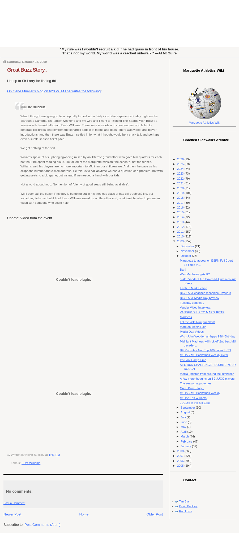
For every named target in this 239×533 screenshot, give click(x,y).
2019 (181, 192)
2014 (181, 217)
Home (84, 514)
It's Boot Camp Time (193, 360)
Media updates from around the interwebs (207, 373)
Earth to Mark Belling (193, 288)
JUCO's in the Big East (195, 402)
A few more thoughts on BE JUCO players (207, 378)
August (185, 412)
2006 (181, 460)
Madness (186, 317)
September (188, 407)
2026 (181, 159)
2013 (181, 222)
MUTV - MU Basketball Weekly (200, 393)
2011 (181, 231)
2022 (181, 178)
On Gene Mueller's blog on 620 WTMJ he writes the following (54, 91)
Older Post (155, 514)
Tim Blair (184, 501)
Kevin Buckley (188, 506)
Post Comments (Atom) (43, 525)
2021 (181, 183)
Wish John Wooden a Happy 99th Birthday (207, 336)
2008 (181, 451)
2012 (181, 226)
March (185, 436)
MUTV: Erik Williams (193, 398)
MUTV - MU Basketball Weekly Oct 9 (204, 355)
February (187, 441)
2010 (181, 236)
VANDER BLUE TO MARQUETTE (202, 312)
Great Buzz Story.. (27, 70)
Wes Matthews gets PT (195, 274)
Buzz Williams (31, 463)
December (188, 246)
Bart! (183, 269)
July (184, 417)
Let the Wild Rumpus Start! (197, 322)
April (184, 431)
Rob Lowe (185, 511)
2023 (181, 173)
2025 (181, 164)
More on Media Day (193, 326)
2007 (181, 455)
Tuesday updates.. (192, 302)
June (184, 422)
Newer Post (12, 514)
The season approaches (196, 383)
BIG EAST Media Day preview (199, 298)
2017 (181, 202)
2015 (181, 212)
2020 (181, 188)
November (188, 251)
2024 (181, 168)
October (186, 255)
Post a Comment (14, 503)
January (186, 446)
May (184, 426)
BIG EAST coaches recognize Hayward (205, 292)
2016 (181, 207)
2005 (181, 465)
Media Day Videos (192, 331)
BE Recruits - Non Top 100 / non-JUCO (205, 350)
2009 (181, 241)
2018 (181, 197)
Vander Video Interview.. (196, 307)
